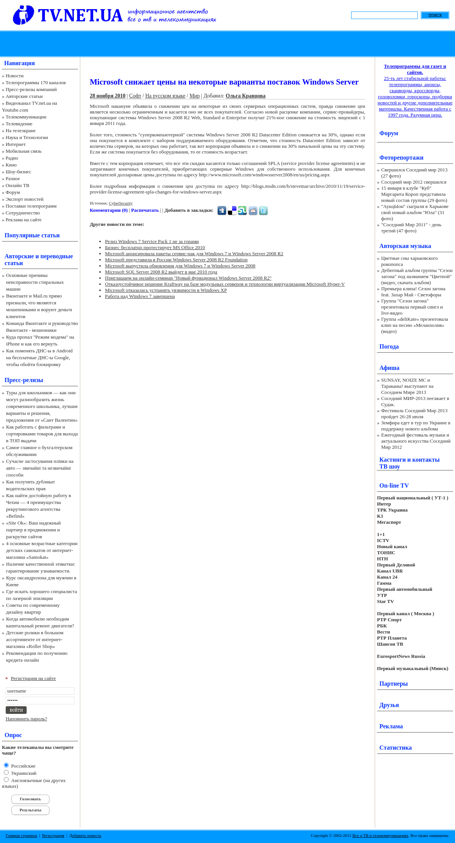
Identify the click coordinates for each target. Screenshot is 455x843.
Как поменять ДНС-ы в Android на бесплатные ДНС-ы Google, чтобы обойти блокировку (39, 357)
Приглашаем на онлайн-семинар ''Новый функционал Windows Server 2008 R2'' (188, 278)
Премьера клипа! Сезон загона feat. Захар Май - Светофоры (413, 292)
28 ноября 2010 (108, 96)
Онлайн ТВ (17, 185)
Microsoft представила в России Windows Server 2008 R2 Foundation (176, 259)
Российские (22, 766)
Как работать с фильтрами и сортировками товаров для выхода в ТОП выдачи (42, 433)
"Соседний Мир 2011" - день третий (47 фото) (411, 228)
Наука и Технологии (27, 137)
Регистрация (53, 835)
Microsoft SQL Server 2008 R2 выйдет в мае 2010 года (161, 272)
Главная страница (21, 835)
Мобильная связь (23, 151)
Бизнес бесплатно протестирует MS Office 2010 (155, 247)
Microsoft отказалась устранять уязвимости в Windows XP (166, 290)
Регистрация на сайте (33, 678)
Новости (15, 75)
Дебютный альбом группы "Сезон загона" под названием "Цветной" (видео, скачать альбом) (417, 276)
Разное (13, 178)
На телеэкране (21, 130)
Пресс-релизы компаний (31, 89)
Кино (11, 165)
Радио (12, 158)
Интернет (16, 144)
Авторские (19, 256)
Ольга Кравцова (246, 96)
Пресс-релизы (24, 380)
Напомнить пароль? (26, 718)
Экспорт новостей (25, 199)
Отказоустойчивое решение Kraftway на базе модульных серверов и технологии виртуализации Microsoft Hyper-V (225, 284)
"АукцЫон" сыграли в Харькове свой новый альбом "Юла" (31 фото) (415, 212)
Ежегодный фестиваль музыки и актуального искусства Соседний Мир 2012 (415, 441)
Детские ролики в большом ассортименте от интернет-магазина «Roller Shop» (35, 639)
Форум (13, 192)
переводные (56, 256)
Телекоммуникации (26, 117)
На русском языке (165, 96)
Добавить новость (85, 835)
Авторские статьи (24, 96)
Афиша (389, 368)
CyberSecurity (121, 203)
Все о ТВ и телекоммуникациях (380, 835)
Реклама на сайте (24, 219)
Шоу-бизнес (18, 171)
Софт (135, 96)
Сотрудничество (23, 213)
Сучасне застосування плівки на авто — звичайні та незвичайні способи (39, 468)
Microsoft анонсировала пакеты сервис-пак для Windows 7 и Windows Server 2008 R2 (194, 253)
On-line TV (394, 485)
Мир (194, 96)
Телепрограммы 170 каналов (36, 82)
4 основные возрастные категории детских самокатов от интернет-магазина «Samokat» (42, 550)
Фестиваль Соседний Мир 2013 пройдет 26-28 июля (414, 413)
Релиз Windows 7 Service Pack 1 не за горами (152, 241)
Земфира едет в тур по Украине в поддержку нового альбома (415, 426)
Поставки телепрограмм (31, 206)
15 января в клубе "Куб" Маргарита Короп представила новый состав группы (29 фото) (414, 194)
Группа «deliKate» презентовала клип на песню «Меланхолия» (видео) (414, 325)
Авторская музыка (405, 246)
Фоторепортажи (401, 157)
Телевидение (19, 123)
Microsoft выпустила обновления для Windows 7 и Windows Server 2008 (180, 266)
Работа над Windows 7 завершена (140, 296)
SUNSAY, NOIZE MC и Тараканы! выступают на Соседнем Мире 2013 (407, 386)
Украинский (23, 773)
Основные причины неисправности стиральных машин (35, 282)
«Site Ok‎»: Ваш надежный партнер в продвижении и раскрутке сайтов (33, 529)
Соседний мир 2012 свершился (413, 182)
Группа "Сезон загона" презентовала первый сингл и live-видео (412, 307)
